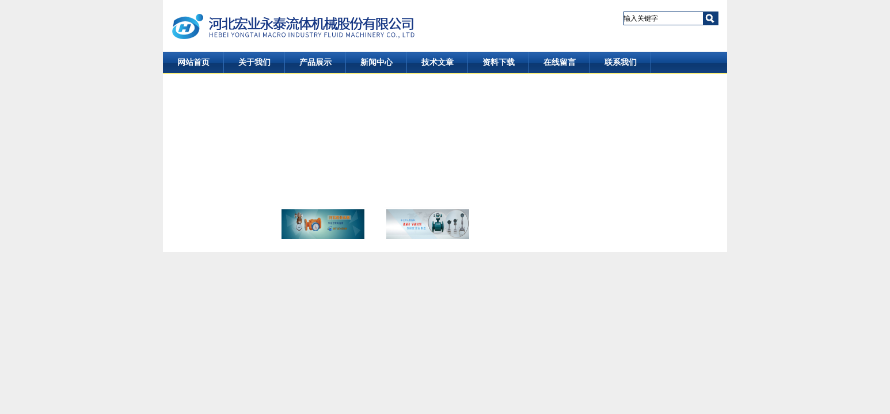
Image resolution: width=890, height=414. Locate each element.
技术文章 (437, 62)
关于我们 (254, 62)
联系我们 (620, 62)
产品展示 (315, 62)
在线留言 (559, 62)
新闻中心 (376, 62)
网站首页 (193, 62)
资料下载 (498, 62)
